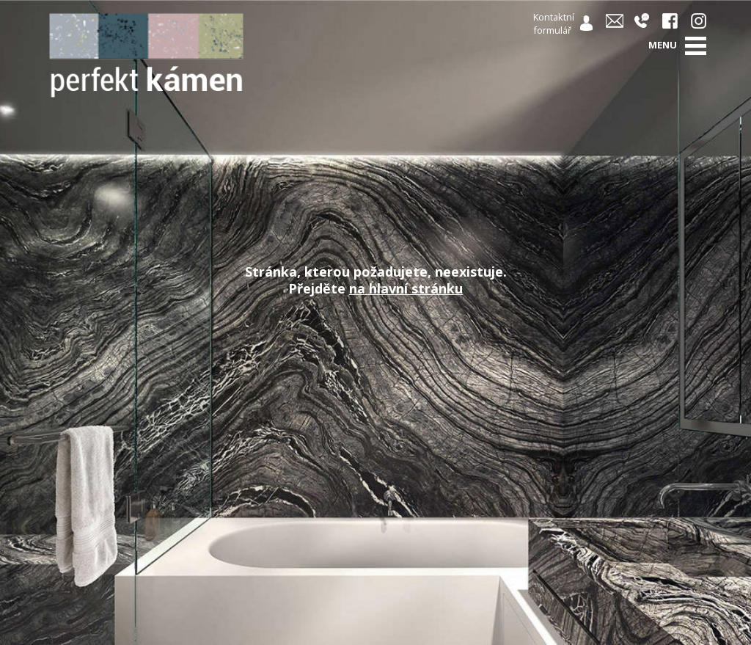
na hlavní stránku (406, 288)
